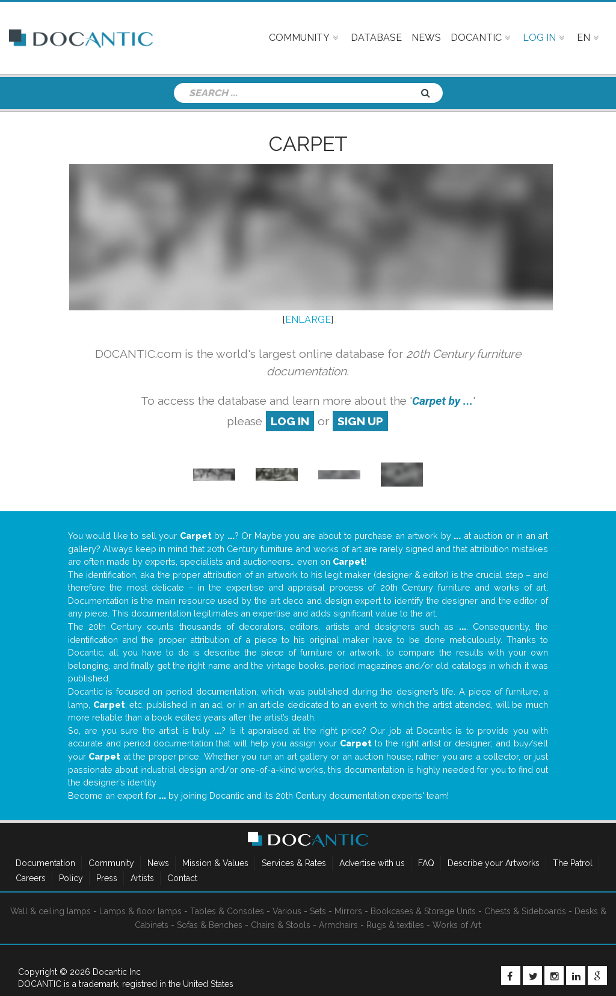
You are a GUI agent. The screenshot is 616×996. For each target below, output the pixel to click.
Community (111, 863)
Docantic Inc (117, 972)
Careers (31, 878)
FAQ (426, 863)
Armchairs (338, 925)
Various (287, 911)
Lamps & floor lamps (140, 911)
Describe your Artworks (494, 863)
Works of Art (457, 925)
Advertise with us (372, 863)
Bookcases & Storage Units (423, 911)
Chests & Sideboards (525, 911)
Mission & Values (215, 863)
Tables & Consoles (227, 911)
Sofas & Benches (209, 925)
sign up (360, 421)
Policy (71, 878)
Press (106, 878)
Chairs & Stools (280, 925)
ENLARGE (308, 319)
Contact (182, 878)
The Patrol (573, 863)
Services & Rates (294, 863)
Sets (318, 911)
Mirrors (348, 911)
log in (290, 421)
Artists (142, 878)
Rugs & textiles (395, 925)
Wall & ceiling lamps (50, 911)
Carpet (308, 144)
